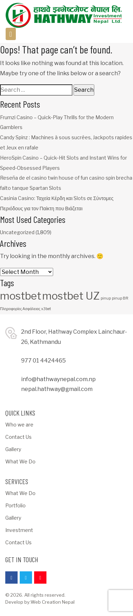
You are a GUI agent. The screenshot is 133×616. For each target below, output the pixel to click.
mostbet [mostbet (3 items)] (20, 296)
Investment (19, 530)
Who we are (19, 425)
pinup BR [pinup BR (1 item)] (120, 298)
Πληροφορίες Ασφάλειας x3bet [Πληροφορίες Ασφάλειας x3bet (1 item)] (25, 309)
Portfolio (15, 505)
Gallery (13, 449)
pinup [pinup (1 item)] (106, 298)
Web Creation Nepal (53, 602)
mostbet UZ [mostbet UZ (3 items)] (71, 296)
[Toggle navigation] (11, 34)
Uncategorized (17, 232)
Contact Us (18, 437)
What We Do (20, 461)
